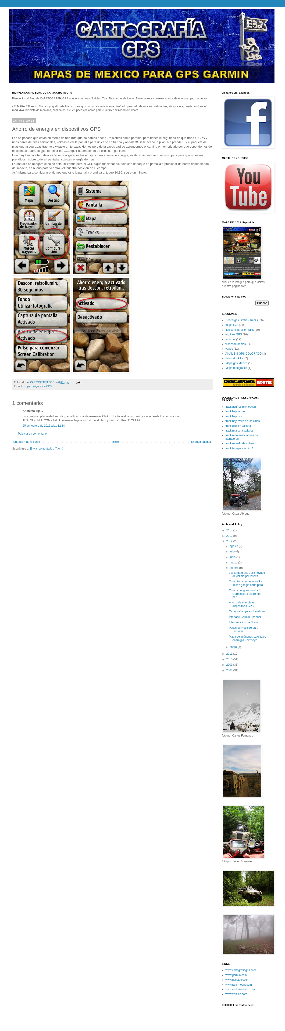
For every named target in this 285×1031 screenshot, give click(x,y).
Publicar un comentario (32, 433)
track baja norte (235, 411)
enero (234, 647)
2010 (229, 659)
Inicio (115, 441)
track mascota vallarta (239, 430)
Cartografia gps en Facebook (247, 611)
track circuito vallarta (238, 426)
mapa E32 (231, 325)
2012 (229, 541)
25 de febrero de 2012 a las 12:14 (44, 425)
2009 (229, 664)
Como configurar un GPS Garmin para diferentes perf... (245, 594)
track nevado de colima (239, 443)
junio (233, 557)
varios (229, 348)
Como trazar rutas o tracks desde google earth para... (247, 583)
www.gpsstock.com (237, 979)
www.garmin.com (236, 975)
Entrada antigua (201, 441)
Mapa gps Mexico (236, 363)
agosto (234, 546)
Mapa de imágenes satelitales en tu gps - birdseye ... (247, 638)
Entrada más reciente (26, 441)
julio (232, 551)
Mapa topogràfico (236, 368)
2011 (229, 653)
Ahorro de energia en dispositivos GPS (242, 604)
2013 (229, 535)
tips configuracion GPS (39, 386)
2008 (229, 670)
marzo (234, 562)
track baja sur (233, 416)
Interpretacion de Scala (243, 622)
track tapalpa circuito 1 (239, 448)
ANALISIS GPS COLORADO (243, 353)
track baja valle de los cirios (242, 421)
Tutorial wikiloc (234, 358)
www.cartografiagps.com (240, 970)
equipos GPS (233, 334)
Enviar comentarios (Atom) (46, 448)
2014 (229, 530)
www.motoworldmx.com (240, 989)
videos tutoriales (235, 344)
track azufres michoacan (240, 406)
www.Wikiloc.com (236, 994)
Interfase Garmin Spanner (245, 617)
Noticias (230, 339)
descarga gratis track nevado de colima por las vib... (247, 574)
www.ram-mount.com (238, 984)
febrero (234, 568)
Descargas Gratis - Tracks (241, 320)
